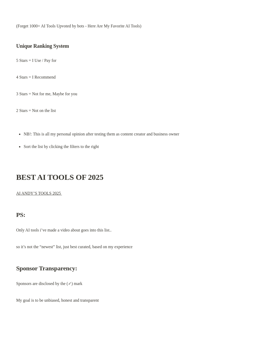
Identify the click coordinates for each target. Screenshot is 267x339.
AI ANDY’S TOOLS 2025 (39, 193)
